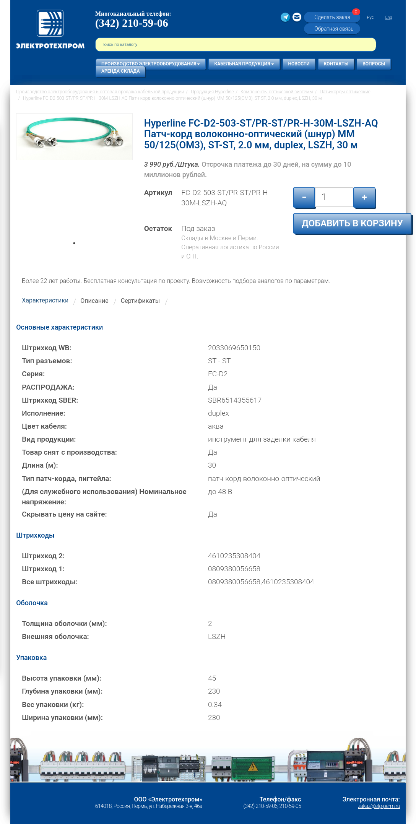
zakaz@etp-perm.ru (379, 806)
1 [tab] (74, 254)
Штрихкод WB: (47, 347)
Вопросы (373, 64)
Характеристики (45, 300)
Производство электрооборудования (150, 64)
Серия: (33, 373)
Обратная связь (333, 29)
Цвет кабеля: (44, 426)
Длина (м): (40, 465)
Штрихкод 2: (43, 555)
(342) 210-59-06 (131, 23)
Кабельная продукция (244, 64)
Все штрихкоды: (50, 581)
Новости (299, 64)
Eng (388, 17)
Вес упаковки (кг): (53, 704)
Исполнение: (43, 413)
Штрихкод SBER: (50, 400)
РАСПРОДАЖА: (48, 387)
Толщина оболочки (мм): (64, 623)
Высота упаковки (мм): (61, 678)
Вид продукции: (49, 439)
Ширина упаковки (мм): (62, 717)
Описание (94, 300)
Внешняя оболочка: (55, 636)
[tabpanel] (74, 180)
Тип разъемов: (47, 360)
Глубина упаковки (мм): (62, 691)
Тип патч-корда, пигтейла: (66, 478)
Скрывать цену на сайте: (64, 514)
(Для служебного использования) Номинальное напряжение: (104, 496)
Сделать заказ (336, 17)
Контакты (336, 64)
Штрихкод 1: (43, 568)
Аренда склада (120, 71)
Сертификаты (140, 300)
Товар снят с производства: (69, 452)
